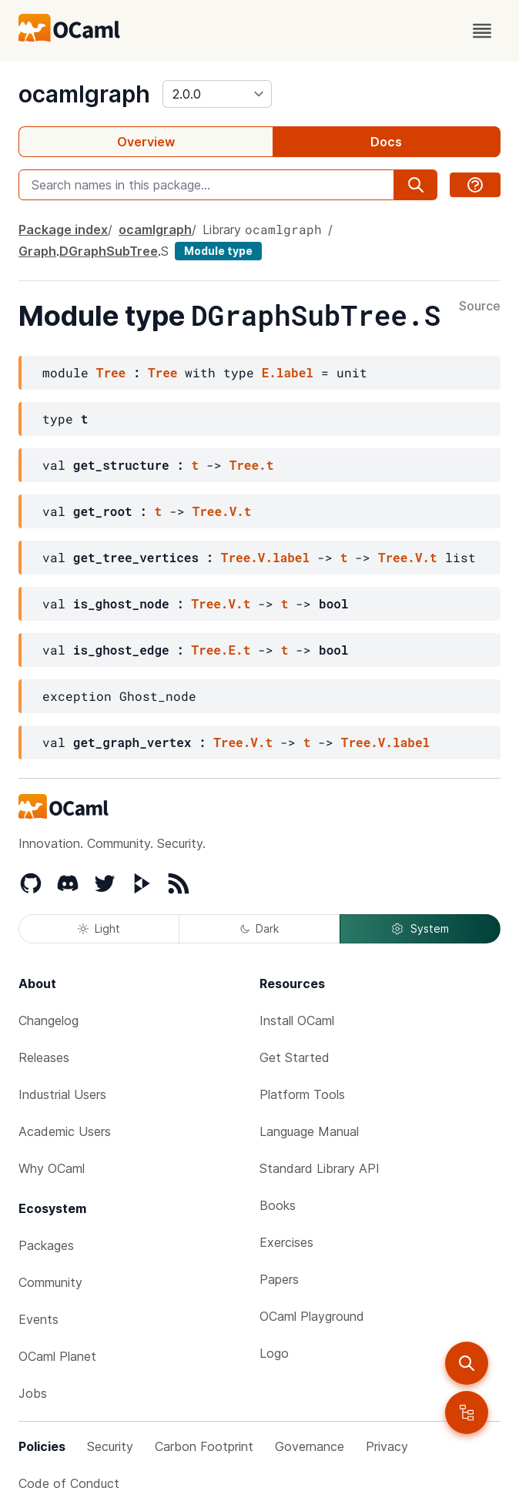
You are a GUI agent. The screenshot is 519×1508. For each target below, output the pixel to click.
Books (278, 1205)
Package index (63, 229)
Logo (274, 1353)
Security (110, 1446)
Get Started (295, 1057)
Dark (259, 928)
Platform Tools (302, 1094)
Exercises (286, 1242)
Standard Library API (320, 1168)
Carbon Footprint (204, 1446)
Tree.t (251, 465)
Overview (146, 141)
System (419, 929)
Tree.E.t (220, 650)
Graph (37, 251)
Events (38, 1319)
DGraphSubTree (108, 251)
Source (480, 306)
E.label (287, 372)
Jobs (32, 1393)
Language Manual (309, 1131)
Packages (46, 1245)
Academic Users (64, 1131)
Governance (309, 1446)
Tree (111, 372)
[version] (217, 94)
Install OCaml (297, 1020)
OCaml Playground (312, 1316)
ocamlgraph (84, 94)
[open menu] (482, 30)
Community (50, 1282)
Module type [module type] (218, 250)
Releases (43, 1057)
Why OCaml (51, 1168)
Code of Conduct (68, 1483)
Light (99, 928)
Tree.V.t (222, 511)
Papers (279, 1279)
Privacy (387, 1446)
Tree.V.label (265, 557)
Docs (386, 141)
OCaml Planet (57, 1356)
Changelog (48, 1020)
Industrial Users (62, 1094)
